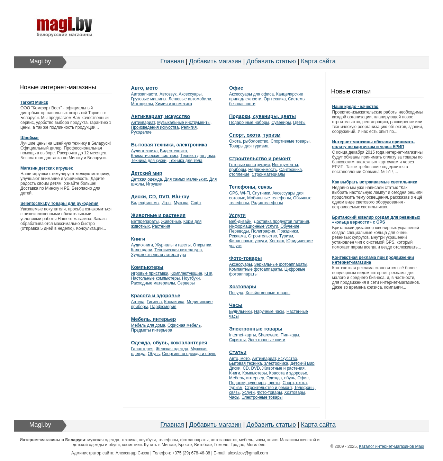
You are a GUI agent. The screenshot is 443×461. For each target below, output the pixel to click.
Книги (138, 239)
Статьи (237, 352)
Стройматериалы (268, 174)
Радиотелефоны (267, 202)
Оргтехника (275, 99)
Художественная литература (158, 254)
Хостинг (276, 240)
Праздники (288, 231)
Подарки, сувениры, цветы (262, 116)
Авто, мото (144, 88)
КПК (209, 273)
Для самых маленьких (185, 179)
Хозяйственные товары (267, 292)
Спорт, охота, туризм (254, 135)
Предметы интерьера (151, 330)
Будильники (240, 311)
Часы (235, 305)
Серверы (186, 283)
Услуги (237, 215)
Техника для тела (185, 160)
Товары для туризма (249, 146)
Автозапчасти (144, 94)
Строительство (262, 236)
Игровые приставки (150, 273)
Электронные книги (267, 339)
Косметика (174, 301)
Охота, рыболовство (248, 141)
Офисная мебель (184, 325)
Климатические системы (154, 155)
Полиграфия (263, 231)
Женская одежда (172, 348)
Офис (236, 88)
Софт (196, 202)
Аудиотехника (144, 150)
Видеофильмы (145, 202)
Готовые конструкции (249, 164)
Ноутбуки (191, 278)
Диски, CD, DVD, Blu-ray (160, 196)
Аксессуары (190, 94)
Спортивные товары (290, 141)
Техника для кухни (148, 160)
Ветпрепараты (145, 221)
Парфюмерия (163, 306)
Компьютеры (147, 267)
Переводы (239, 231)
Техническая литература (178, 249)
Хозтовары (242, 286)
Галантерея (142, 348)
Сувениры (281, 122)
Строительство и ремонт (260, 158)
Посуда (236, 292)
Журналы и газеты (173, 245)
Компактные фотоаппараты (255, 269)
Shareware (268, 335)
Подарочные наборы (249, 122)
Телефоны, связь (250, 187)
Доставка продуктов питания (281, 221)
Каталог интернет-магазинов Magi (391, 446)
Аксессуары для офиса (251, 94)
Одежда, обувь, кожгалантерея (169, 342)
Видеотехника (173, 150)
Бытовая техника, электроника (169, 144)
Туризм (286, 236)
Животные (171, 221)
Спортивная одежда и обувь (189, 353)
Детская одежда (146, 179)
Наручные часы (269, 311)
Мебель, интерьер (153, 319)
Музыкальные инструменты (183, 122)
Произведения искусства (155, 127)
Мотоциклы (142, 103)
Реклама (237, 236)
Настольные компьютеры (155, 278)
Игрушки (154, 184)
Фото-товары (245, 258)
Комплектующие (186, 273)
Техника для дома (197, 155)
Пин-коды (290, 335)
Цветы (299, 122)
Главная (172, 61)
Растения (161, 226)
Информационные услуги (253, 226)
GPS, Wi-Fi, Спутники (249, 193)
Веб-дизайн (240, 221)
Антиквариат (143, 122)
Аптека (138, 301)
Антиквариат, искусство (160, 116)
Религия (189, 127)
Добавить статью (271, 61)
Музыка (181, 202)
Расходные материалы (153, 283)
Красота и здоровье (155, 295)
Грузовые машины (148, 99)
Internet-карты (242, 335)
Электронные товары (255, 329)
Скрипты (237, 339)
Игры (166, 202)
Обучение (289, 226)
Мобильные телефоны (269, 198)
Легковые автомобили (190, 99)
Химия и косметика (173, 103)
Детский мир (146, 173)
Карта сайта (318, 61)
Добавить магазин (215, 61)
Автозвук (168, 94)
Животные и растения (158, 215)
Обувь (154, 353)
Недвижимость (262, 169)
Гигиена (154, 301)
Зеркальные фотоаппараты (280, 264)
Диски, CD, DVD (244, 368)
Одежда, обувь (280, 378)
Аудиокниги (142, 245)
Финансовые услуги (248, 240)
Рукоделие (141, 132)
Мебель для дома (148, 325)
